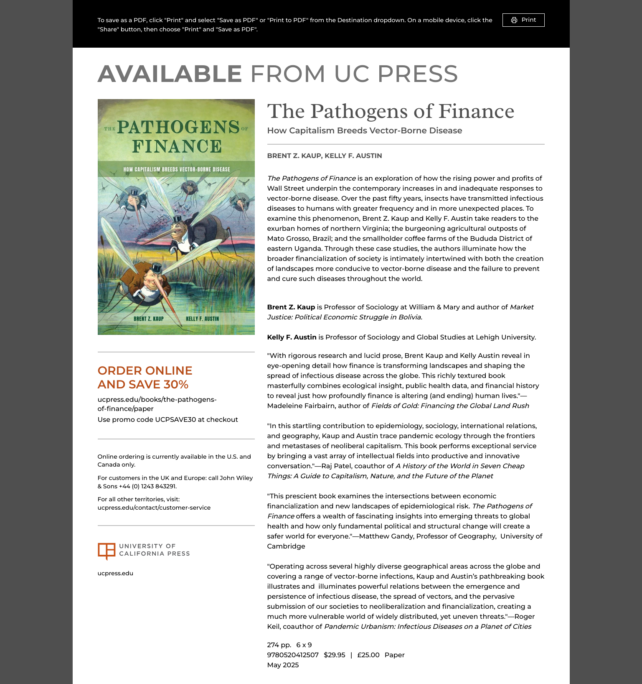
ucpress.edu (116, 573)
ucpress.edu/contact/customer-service (154, 507)
